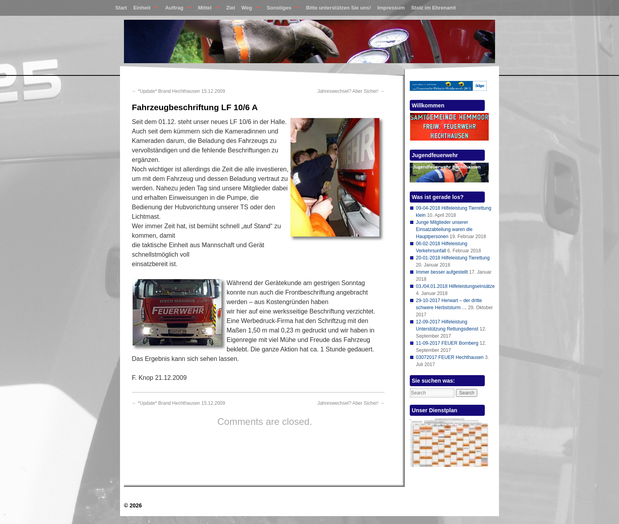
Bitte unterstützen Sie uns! (338, 8)
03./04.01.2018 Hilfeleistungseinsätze (455, 286)
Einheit (144, 9)
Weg (248, 9)
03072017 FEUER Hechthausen (450, 357)
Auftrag (176, 9)
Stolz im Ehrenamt (433, 8)
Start (121, 8)
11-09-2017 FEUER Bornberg (447, 343)
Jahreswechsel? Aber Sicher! (351, 91)
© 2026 (133, 505)
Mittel (207, 9)
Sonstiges (281, 9)
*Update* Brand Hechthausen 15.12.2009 (178, 91)
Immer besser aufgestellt (442, 272)
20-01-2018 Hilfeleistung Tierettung (453, 258)
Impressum (391, 8)
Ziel (230, 8)
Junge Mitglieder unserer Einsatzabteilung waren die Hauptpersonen (444, 229)
